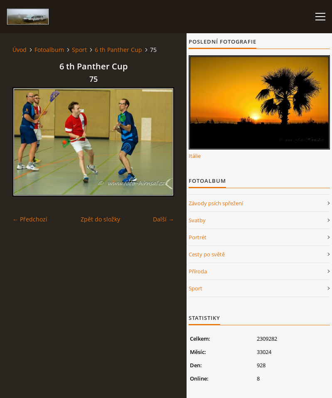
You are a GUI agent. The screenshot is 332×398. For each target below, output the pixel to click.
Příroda (198, 271)
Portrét (198, 237)
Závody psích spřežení (216, 203)
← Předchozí (29, 219)
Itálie (195, 156)
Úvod (19, 50)
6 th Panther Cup (118, 50)
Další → (163, 219)
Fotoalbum (49, 50)
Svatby (197, 220)
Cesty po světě (207, 254)
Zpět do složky (100, 219)
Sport (79, 50)
